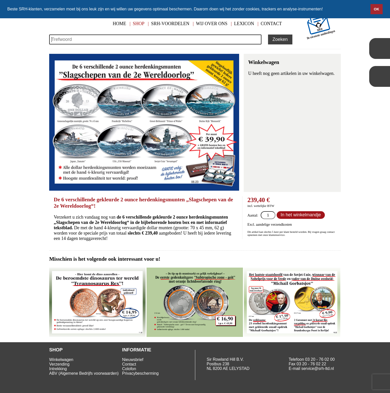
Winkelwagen (61, 359)
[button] (324, 9)
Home (119, 23)
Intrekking (58, 369)
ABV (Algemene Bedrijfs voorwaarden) (84, 373)
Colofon (129, 369)
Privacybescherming (140, 373)
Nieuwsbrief (133, 359)
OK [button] (376, 9)
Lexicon (244, 23)
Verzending (59, 364)
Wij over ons (211, 23)
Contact (271, 23)
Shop (139, 23)
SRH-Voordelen (170, 23)
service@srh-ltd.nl (317, 368)
